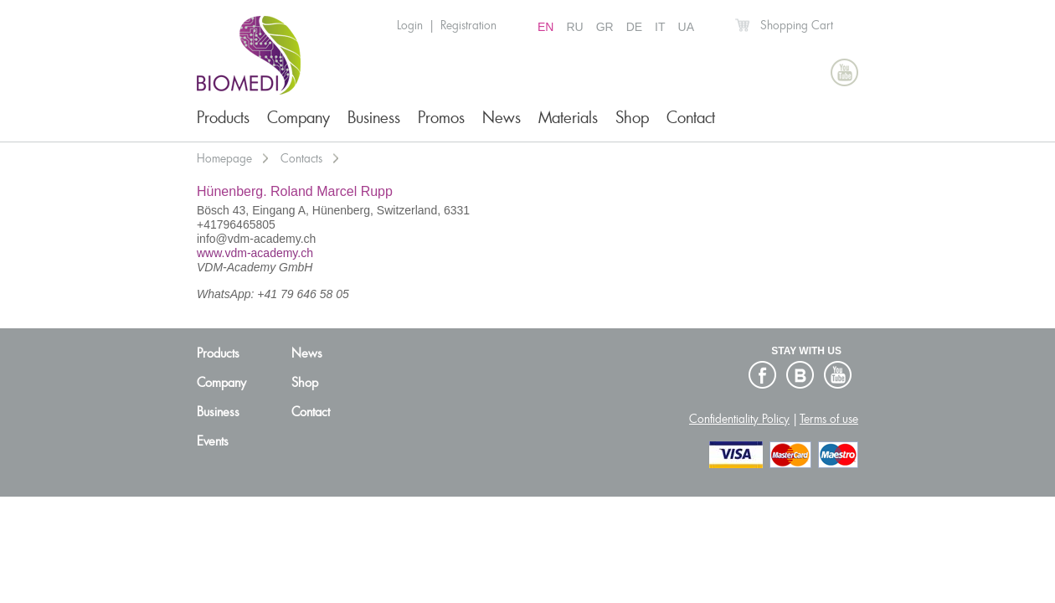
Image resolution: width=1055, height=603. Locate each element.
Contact (690, 117)
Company (298, 117)
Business (373, 117)
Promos (441, 117)
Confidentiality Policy (739, 418)
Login (410, 25)
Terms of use (829, 418)
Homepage (224, 158)
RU (574, 27)
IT (660, 27)
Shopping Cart (796, 25)
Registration (468, 25)
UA (686, 27)
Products (223, 117)
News (501, 117)
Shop (632, 117)
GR (605, 27)
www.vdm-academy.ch (255, 253)
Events (213, 441)
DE (634, 27)
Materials (568, 117)
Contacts (301, 158)
